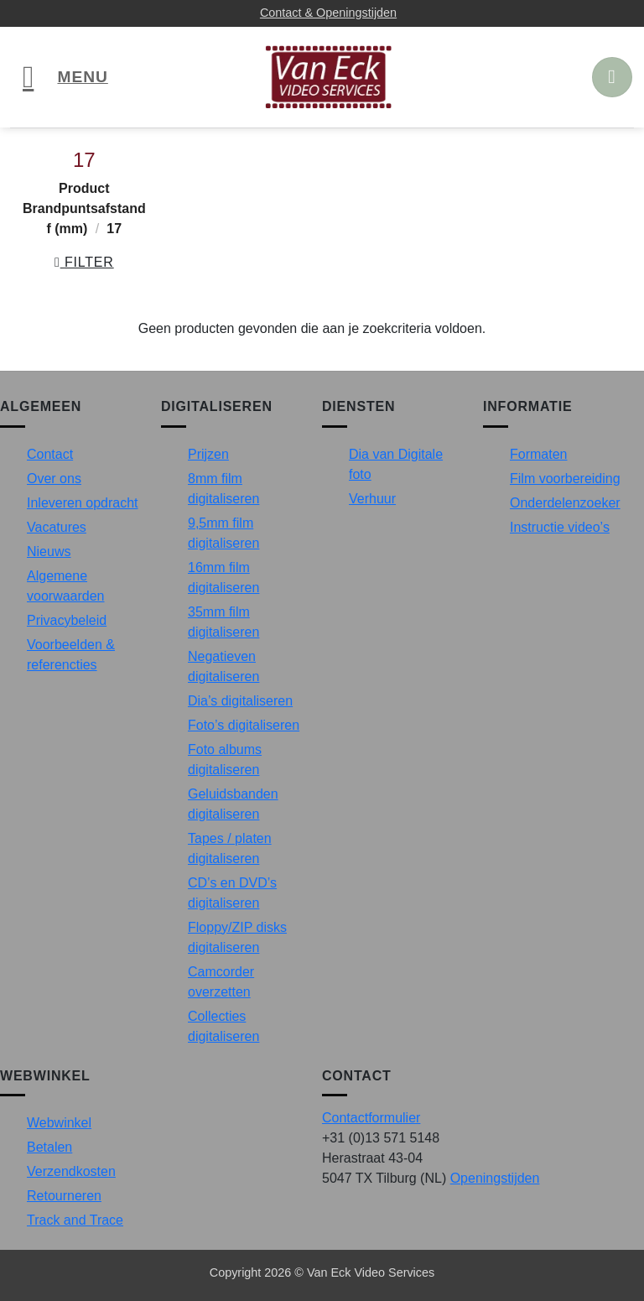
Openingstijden (495, 1178)
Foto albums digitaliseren (225, 759)
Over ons (54, 478)
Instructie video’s (560, 527)
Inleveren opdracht (82, 503)
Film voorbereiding (565, 478)
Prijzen (208, 454)
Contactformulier (371, 1118)
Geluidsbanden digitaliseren (233, 804)
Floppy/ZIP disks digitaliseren (237, 937)
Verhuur (372, 499)
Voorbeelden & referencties (71, 654)
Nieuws (48, 551)
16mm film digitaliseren (223, 577)
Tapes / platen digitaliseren (230, 848)
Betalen (49, 1147)
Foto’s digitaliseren (243, 725)
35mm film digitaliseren (223, 622)
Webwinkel (59, 1123)
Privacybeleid (66, 620)
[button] (65, 77)
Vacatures (56, 527)
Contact (50, 454)
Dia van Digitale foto (396, 464)
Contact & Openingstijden (328, 12)
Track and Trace (75, 1220)
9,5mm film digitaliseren (223, 533)
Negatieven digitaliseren (223, 666)
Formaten (538, 454)
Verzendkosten (71, 1171)
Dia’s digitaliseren (240, 701)
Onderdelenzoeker (565, 503)
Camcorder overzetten (221, 982)
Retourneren (64, 1196)
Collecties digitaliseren (223, 1026)
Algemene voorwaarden (66, 586)
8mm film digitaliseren (223, 488)
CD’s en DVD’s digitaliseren (232, 893)
